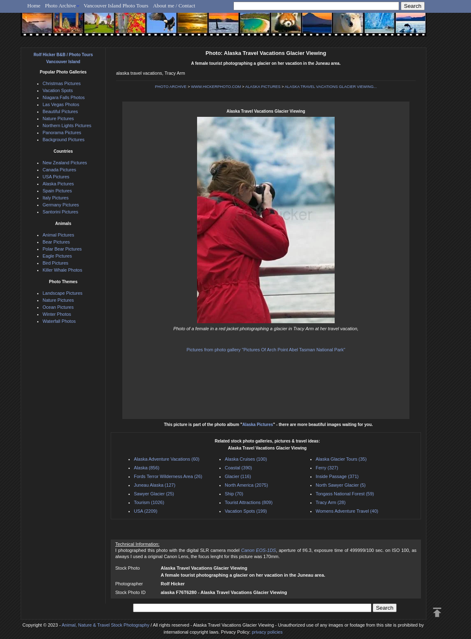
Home (33, 5)
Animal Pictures (58, 234)
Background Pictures (64, 139)
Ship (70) (234, 493)
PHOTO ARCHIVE (171, 87)
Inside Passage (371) (337, 476)
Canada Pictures (59, 169)
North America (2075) (246, 485)
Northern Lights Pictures (67, 125)
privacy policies (267, 632)
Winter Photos (57, 314)
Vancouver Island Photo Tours (116, 5)
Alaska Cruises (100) (246, 459)
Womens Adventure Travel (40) (347, 511)
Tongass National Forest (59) (345, 493)
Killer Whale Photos (62, 269)
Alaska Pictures (257, 424)
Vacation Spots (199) (246, 511)
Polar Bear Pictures (62, 248)
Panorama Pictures (62, 132)
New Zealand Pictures (65, 162)
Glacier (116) (238, 476)
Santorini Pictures (60, 211)
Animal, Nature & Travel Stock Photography (105, 624)
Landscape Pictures (63, 293)
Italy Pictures (56, 197)
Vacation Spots (58, 90)
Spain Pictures (57, 190)
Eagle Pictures (57, 255)
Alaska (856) (146, 467)
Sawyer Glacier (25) (154, 493)
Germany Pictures (61, 204)
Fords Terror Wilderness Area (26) (168, 476)
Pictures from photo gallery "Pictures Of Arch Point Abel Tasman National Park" (265, 349)
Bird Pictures (55, 262)
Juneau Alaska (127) (154, 485)
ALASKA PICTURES (263, 87)
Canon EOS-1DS (258, 550)
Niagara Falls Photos (64, 97)
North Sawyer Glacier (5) (341, 485)
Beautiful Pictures (60, 111)
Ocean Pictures (58, 307)
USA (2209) (145, 511)
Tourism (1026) (149, 502)
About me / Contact (174, 5)
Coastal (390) (238, 467)
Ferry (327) (327, 467)
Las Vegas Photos (61, 104)
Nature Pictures (58, 118)
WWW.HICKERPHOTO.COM (216, 87)
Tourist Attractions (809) (249, 502)
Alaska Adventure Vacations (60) (167, 459)
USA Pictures (56, 176)
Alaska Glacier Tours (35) (341, 459)
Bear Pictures (56, 241)
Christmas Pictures (62, 83)
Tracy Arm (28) (330, 502)
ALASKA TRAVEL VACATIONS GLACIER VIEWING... (331, 87)
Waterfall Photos (59, 321)
